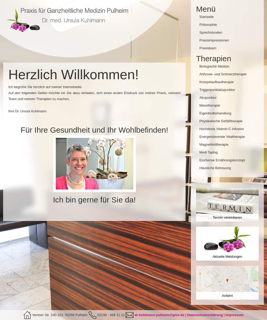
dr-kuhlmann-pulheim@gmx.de (159, 315)
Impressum (235, 315)
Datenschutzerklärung (205, 315)
